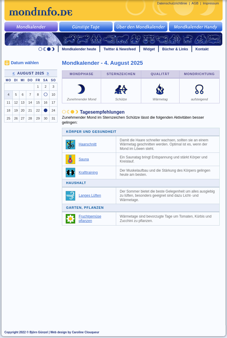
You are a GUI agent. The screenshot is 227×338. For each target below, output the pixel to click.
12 (16, 102)
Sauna (84, 159)
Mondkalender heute (79, 49)
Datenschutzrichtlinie (172, 3)
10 (53, 94)
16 (45, 102)
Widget (149, 49)
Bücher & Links (175, 49)
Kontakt (202, 49)
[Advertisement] (144, 272)
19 (16, 110)
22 (38, 110)
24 (53, 110)
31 (53, 118)
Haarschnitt (87, 144)
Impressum (211, 3)
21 (30, 110)
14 (30, 102)
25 (8, 118)
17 (53, 102)
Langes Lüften (90, 195)
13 (22, 102)
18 (8, 110)
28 (30, 118)
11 (8, 102)
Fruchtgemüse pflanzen (90, 218)
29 (38, 118)
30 (45, 118)
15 (38, 102)
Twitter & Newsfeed (119, 49)
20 (22, 110)
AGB (195, 3)
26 (16, 118)
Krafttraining (88, 172)
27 (22, 118)
